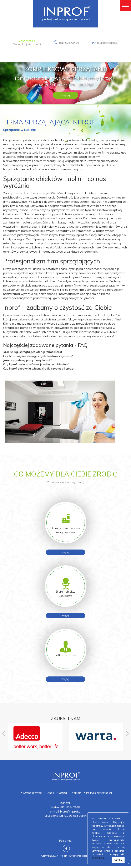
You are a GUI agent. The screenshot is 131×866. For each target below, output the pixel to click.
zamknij (118, 859)
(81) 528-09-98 (69, 43)
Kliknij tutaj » (99, 857)
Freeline (86, 855)
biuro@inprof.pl (107, 43)
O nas (50, 792)
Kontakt (76, 792)
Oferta (63, 792)
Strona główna (32, 792)
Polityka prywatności (99, 792)
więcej (65, 95)
